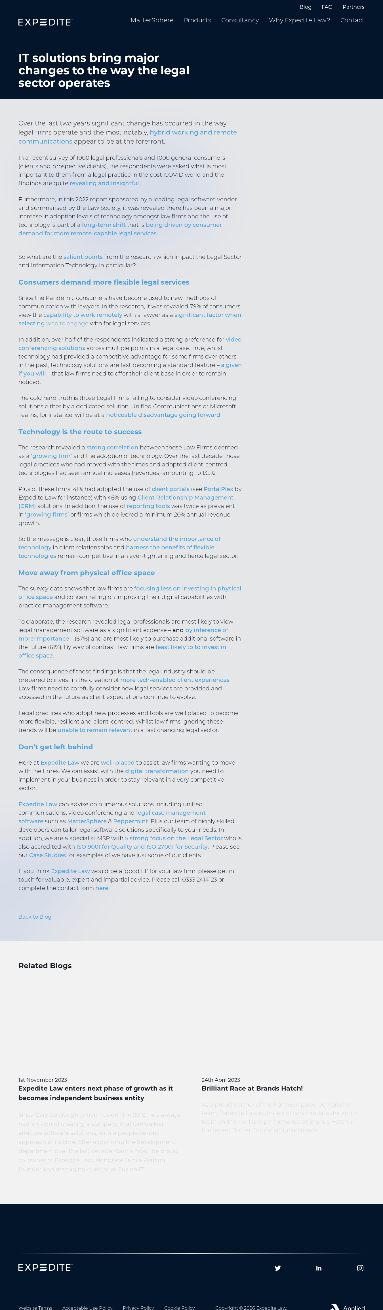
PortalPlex (218, 497)
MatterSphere (87, 829)
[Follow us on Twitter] (277, 1268)
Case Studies (47, 863)
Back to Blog (34, 924)
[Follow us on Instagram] (360, 1268)
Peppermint (130, 829)
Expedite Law (60, 770)
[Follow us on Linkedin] (319, 1268)
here (101, 896)
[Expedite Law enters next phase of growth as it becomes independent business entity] (99, 1089)
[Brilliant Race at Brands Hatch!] (283, 1069)
